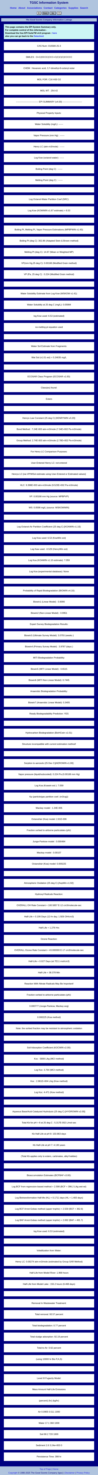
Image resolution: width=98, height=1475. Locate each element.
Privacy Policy (83, 1473)
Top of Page (45, 1469)
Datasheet (39, 36)
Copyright (12, 1473)
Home (55, 1469)
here (54, 33)
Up (53, 13)
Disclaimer (70, 1473)
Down (45, 13)
